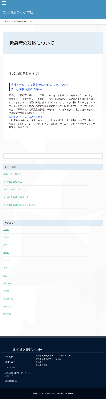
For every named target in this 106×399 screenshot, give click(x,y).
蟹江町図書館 (41, 365)
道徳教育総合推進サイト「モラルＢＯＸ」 (54, 355)
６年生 (6, 268)
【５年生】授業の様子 (13, 182)
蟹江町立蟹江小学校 (18, 12)
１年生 (6, 229)
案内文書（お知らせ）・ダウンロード (17, 374)
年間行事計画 (11, 381)
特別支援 (7, 314)
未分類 (6, 291)
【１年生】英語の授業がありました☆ (19, 205)
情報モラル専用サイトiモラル (48, 359)
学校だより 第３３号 (13, 174)
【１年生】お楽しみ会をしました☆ (18, 197)
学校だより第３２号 (12, 189)
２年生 (6, 237)
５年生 (6, 260)
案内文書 (7, 306)
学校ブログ (8, 283)
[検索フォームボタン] (100, 156)
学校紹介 (9, 357)
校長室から (8, 299)
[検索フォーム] (50, 156)
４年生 (6, 253)
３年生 (6, 245)
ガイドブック (11, 367)
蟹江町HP (40, 362)
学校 (5, 276)
